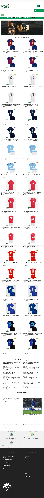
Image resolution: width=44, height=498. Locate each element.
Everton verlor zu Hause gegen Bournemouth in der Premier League (32, 396)
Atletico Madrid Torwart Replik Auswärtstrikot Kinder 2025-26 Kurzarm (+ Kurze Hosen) (31, 373)
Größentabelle (6, 462)
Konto (26, 473)
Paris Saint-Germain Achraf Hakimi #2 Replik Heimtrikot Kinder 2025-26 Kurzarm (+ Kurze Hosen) (9, 141)
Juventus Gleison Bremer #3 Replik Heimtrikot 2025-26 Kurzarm (11, 383)
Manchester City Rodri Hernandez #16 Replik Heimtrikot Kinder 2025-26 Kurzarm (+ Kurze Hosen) (31, 158)
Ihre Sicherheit (6, 467)
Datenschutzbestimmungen (8, 463)
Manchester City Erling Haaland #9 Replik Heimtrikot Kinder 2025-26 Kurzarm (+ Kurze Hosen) (9, 158)
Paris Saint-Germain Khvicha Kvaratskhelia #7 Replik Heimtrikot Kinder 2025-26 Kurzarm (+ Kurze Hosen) (33, 141)
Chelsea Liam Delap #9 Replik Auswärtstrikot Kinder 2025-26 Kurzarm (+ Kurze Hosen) (11, 363)
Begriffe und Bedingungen (8, 456)
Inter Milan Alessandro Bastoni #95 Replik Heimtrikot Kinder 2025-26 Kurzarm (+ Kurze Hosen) (9, 352)
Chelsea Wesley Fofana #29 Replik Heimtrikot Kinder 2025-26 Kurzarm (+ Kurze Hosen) (31, 363)
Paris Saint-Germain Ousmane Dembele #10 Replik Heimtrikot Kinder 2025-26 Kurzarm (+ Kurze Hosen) (11, 123)
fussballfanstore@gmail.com (9, 492)
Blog (26, 457)
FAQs (4, 468)
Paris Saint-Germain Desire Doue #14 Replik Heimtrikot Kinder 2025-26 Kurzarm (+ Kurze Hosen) (31, 123)
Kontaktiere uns (6, 457)
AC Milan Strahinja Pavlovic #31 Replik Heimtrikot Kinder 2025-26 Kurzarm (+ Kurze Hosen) (31, 383)
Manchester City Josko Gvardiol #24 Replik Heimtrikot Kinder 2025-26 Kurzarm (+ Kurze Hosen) (31, 176)
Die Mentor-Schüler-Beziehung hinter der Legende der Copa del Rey (10, 423)
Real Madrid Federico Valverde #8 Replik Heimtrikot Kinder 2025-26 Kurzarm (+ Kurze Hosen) (31, 105)
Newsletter (27, 478)
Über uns (5, 460)
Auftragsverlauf (28, 474)
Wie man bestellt (6, 465)
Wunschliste (27, 476)
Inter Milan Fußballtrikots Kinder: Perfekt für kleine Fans (11, 396)
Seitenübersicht (28, 456)
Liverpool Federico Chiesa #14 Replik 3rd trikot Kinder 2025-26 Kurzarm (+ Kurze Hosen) (11, 373)
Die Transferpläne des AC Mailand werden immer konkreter (31, 423)
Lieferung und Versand (7, 459)
